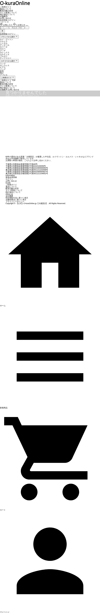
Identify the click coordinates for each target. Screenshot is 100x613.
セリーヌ (3, 47)
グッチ (3, 51)
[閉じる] (2, 31)
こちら (27, 160)
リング (3, 64)
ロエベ (3, 49)
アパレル (3, 75)
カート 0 (4, 22)
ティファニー (5, 58)
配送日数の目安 (6, 11)
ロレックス (4, 52)
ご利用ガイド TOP (7, 80)
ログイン (11, 20)
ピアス (3, 67)
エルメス (3, 41)
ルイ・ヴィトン (6, 39)
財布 (2, 71)
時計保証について (7, 14)
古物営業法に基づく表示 (16, 200)
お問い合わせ (5, 18)
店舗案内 (3, 16)
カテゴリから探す (9, 60)
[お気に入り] (6, 25)
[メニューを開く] (27, 25)
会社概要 (9, 196)
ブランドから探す (9, 36)
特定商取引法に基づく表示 (17, 198)
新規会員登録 (11, 177)
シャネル (3, 43)
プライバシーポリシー (15, 201)
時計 (2, 73)
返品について (5, 9)
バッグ (3, 69)
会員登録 (3, 20)
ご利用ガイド (5, 7)
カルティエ (4, 54)
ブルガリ (3, 56)
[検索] (27, 27)
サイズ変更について (8, 12)
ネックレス (4, 65)
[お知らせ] (19, 25)
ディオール (4, 45)
